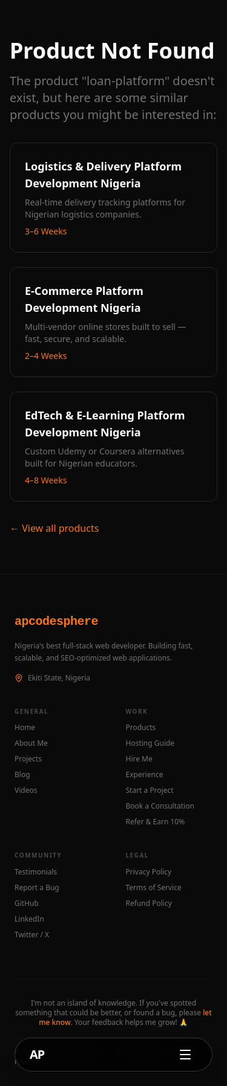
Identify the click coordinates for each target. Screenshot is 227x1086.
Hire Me (139, 759)
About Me (31, 743)
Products (141, 727)
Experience (144, 775)
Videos (26, 790)
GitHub (27, 903)
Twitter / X (32, 935)
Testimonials (36, 872)
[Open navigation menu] (185, 1054)
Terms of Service (154, 888)
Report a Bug (37, 888)
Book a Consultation (160, 806)
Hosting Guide (150, 743)
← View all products (54, 528)
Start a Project (150, 790)
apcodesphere (56, 622)
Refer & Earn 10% (155, 822)
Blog (22, 775)
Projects (28, 759)
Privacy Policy (149, 872)
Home (25, 727)
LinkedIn (29, 919)
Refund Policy (149, 903)
